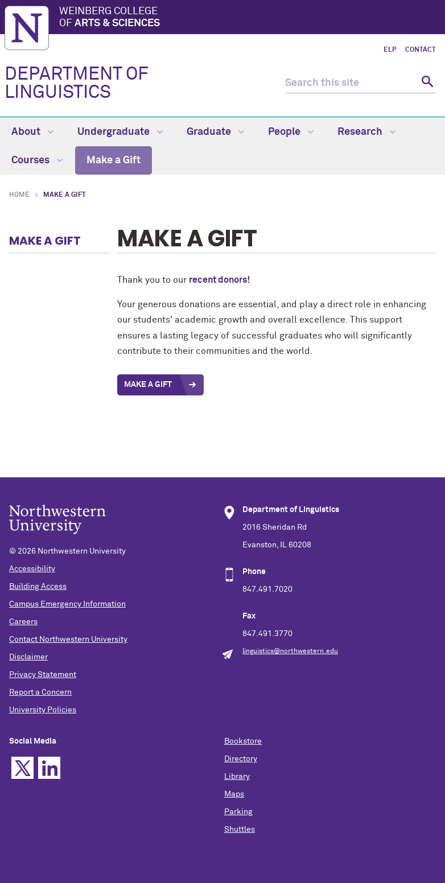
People (291, 132)
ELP (390, 50)
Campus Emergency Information (67, 604)
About (32, 132)
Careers (23, 622)
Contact (420, 50)
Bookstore (243, 741)
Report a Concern (40, 692)
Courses (37, 160)
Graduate (215, 132)
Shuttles (239, 830)
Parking (238, 812)
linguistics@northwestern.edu (290, 651)
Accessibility (32, 569)
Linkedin (49, 768)
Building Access (38, 587)
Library (237, 777)
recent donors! (219, 279)
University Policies (42, 710)
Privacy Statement (42, 675)
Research (366, 132)
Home (19, 195)
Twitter (22, 768)
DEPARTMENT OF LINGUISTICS (77, 83)
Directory (240, 759)
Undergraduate (120, 132)
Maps (234, 794)
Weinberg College (249, 18)
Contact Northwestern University (68, 639)
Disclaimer (28, 657)
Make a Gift (113, 160)
